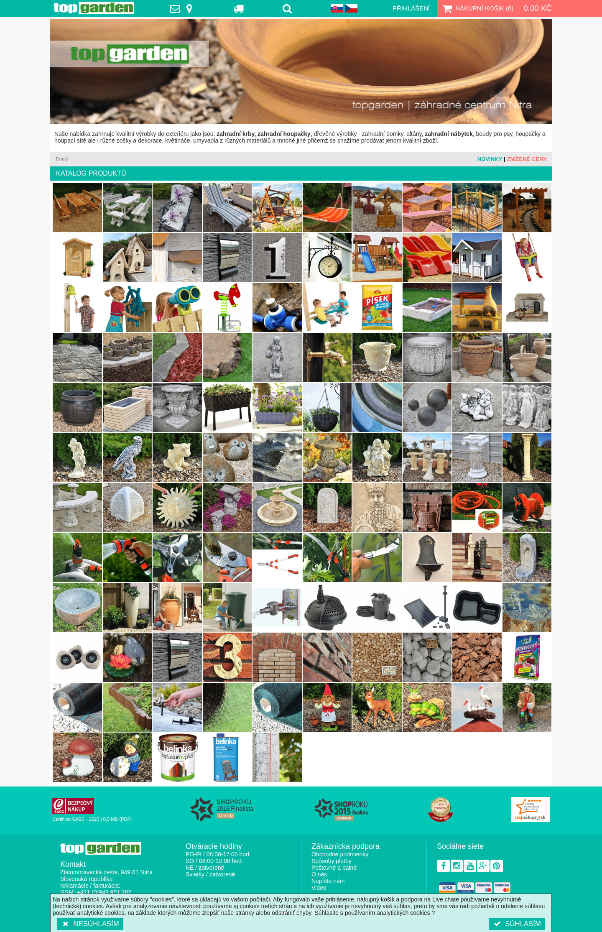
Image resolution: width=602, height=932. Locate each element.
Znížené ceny (527, 159)
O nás (319, 874)
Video (319, 887)
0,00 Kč (537, 8)
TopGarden (94, 8)
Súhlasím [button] (517, 924)
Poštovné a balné (334, 867)
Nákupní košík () (477, 8)
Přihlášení (411, 8)
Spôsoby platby (331, 861)
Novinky (489, 159)
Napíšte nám (327, 881)
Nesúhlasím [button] (90, 924)
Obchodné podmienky (339, 854)
